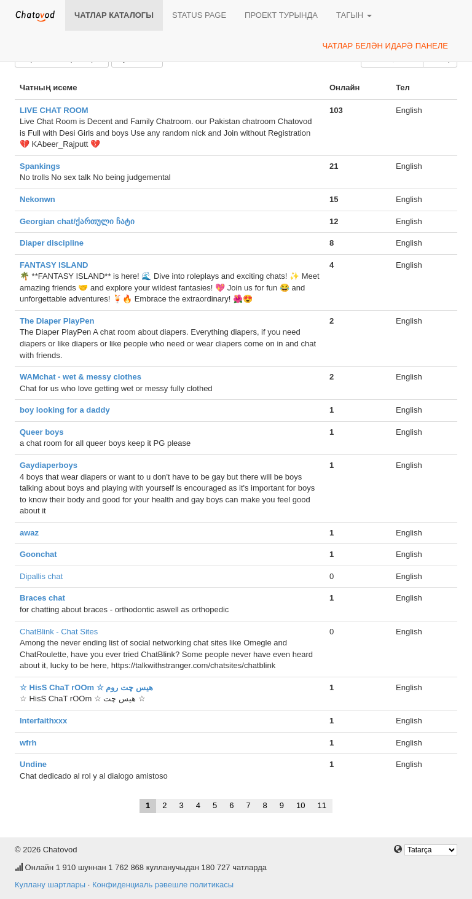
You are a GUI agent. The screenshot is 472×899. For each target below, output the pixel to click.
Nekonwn (37, 199)
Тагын (354, 15)
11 (322, 805)
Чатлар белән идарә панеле (385, 45)
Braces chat (42, 597)
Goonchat (38, 554)
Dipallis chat (41, 576)
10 (300, 805)
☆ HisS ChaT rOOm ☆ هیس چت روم (86, 687)
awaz (29, 532)
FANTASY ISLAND (54, 265)
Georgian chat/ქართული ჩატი (77, 221)
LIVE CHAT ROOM (54, 110)
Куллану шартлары (50, 884)
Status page (199, 15)
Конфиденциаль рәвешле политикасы (163, 884)
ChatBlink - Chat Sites (59, 631)
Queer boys (42, 432)
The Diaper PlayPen (57, 320)
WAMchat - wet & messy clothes (80, 376)
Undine (33, 764)
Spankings (40, 166)
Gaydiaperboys (48, 465)
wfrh (28, 742)
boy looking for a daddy (65, 409)
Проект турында (281, 15)
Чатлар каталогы (114, 15)
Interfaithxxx (43, 720)
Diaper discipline (52, 242)
